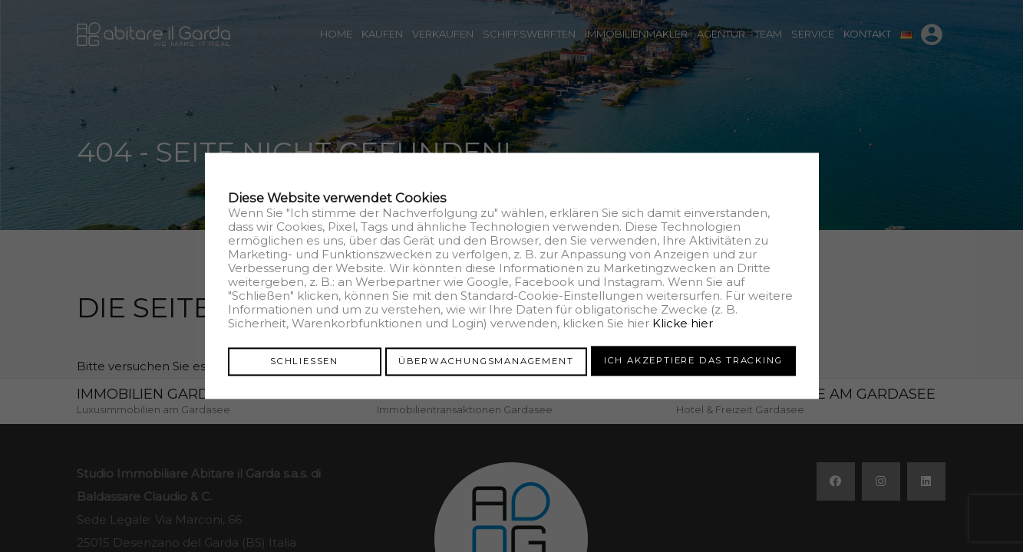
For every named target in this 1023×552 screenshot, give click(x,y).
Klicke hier (682, 324)
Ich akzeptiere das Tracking (693, 360)
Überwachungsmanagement (486, 360)
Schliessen (304, 360)
